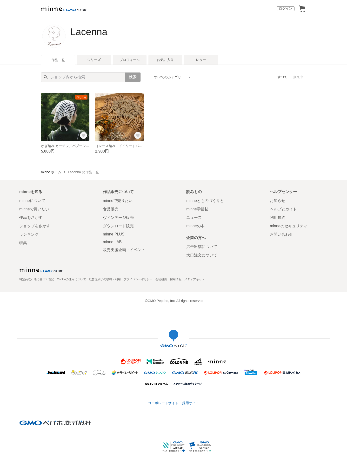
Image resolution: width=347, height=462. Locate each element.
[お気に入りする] (83, 135)
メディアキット (194, 279)
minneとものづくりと (205, 201)
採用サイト (190, 403)
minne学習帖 (197, 209)
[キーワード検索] (83, 77)
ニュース (194, 217)
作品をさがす (30, 217)
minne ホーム (51, 172)
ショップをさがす (34, 226)
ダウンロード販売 (118, 226)
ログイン (285, 8)
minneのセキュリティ (288, 226)
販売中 (298, 77)
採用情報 (175, 279)
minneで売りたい (118, 201)
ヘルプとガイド (283, 209)
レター (201, 60)
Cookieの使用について (71, 279)
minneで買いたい (34, 209)
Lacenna (88, 32)
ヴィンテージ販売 (118, 217)
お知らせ (277, 201)
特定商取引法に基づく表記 (36, 279)
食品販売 (110, 209)
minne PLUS (114, 234)
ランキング (29, 234)
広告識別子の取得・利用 (105, 279)
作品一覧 (58, 60)
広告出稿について (201, 247)
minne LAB (112, 242)
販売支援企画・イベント (124, 250)
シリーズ (94, 60)
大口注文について (201, 255)
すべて (282, 77)
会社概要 (161, 279)
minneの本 (195, 226)
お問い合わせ (281, 234)
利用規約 (277, 217)
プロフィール (130, 60)
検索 (133, 77)
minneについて (32, 201)
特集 (23, 243)
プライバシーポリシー (138, 279)
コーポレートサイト (163, 403)
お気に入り (165, 60)
